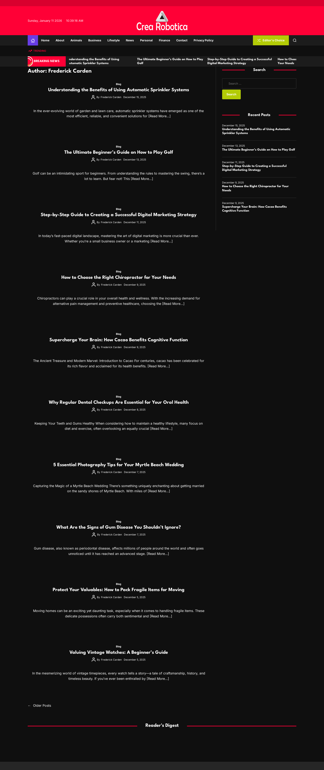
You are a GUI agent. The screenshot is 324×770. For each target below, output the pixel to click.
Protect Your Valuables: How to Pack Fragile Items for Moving (119, 590)
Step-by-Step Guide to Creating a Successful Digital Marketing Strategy (119, 215)
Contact (181, 40)
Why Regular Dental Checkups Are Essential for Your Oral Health (119, 402)
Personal (146, 40)
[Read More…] (159, 116)
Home (45, 40)
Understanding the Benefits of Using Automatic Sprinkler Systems (118, 90)
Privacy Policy (203, 40)
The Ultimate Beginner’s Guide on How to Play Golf (118, 152)
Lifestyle (113, 40)
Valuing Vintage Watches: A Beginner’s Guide (118, 652)
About (60, 40)
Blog (118, 84)
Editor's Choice (271, 40)
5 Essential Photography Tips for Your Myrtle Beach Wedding (118, 465)
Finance (164, 40)
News (130, 40)
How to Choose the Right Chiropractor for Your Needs (118, 277)
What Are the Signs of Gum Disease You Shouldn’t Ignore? (118, 527)
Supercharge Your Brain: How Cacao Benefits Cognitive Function (118, 340)
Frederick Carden (111, 97)
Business (94, 40)
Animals (76, 40)
